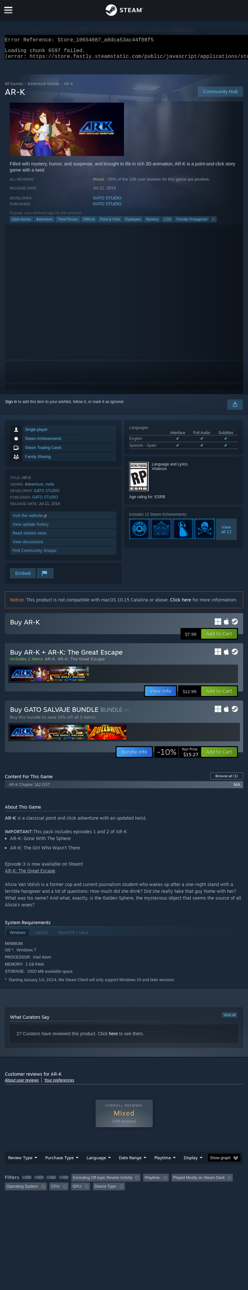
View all (229, 1019)
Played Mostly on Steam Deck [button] (199, 1181)
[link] (177, 756)
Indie (50, 488)
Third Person (68, 223)
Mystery (152, 223)
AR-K (50, 662)
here (113, 1037)
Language (96, 1161)
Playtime (162, 1161)
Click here (180, 603)
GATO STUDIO (107, 201)
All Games (14, 87)
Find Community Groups (35, 554)
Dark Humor (21, 223)
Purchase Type (59, 1161)
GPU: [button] (77, 1190)
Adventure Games (43, 87)
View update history (31, 528)
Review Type (20, 1161)
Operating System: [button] (22, 1190)
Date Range (130, 1161)
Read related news (29, 536)
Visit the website (30, 519)
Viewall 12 (226, 533)
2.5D (167, 223)
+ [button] (213, 223)
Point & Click (110, 223)
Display (191, 1161)
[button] (219, 638)
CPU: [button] (55, 1190)
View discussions (28, 545)
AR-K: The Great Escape (81, 662)
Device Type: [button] (106, 1190)
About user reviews (22, 1084)
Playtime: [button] (152, 1181)
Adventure (44, 223)
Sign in (11, 405)
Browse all (226, 780)
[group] (124, 1186)
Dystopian (133, 223)
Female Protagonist (191, 223)
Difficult (89, 223)
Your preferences (59, 1084)
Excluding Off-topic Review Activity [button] (102, 1181)
